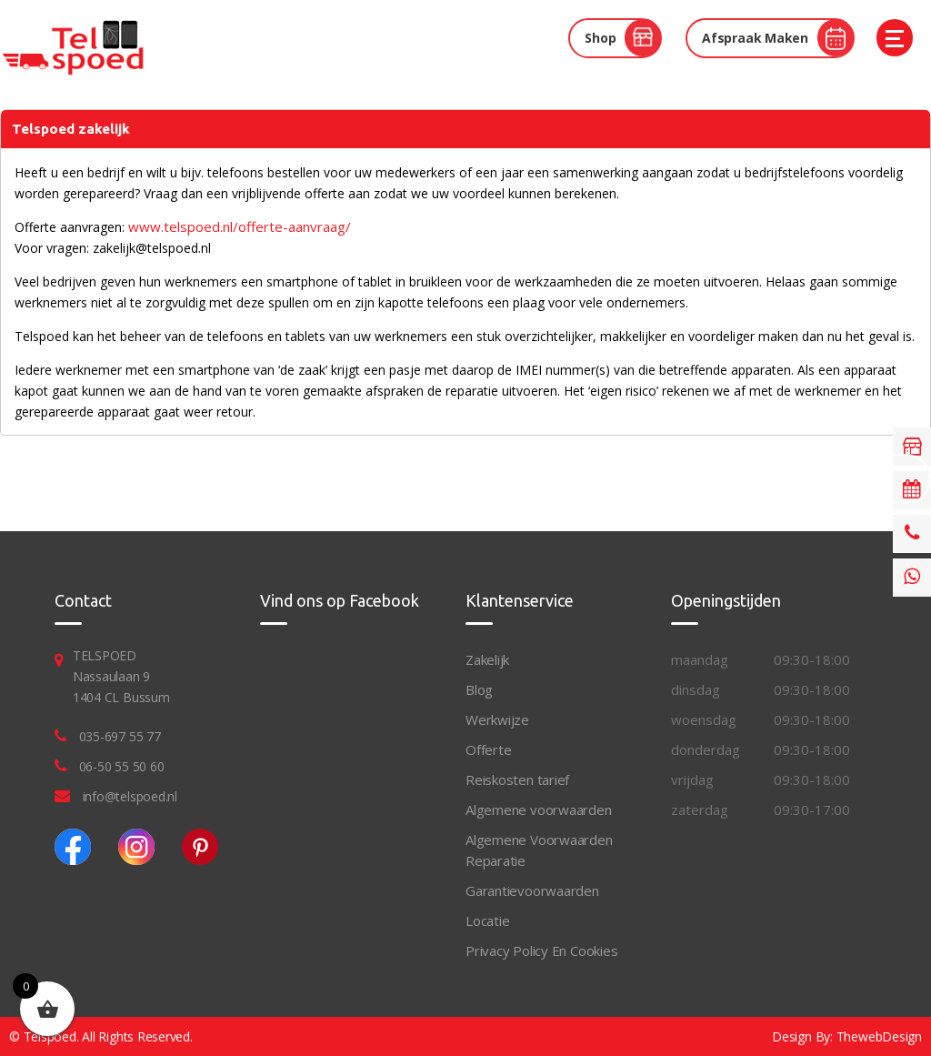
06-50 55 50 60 (122, 766)
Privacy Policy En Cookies (541, 950)
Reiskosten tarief (517, 779)
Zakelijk (487, 659)
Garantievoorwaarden (532, 890)
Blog (479, 689)
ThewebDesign (879, 1036)
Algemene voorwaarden (539, 809)
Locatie (487, 920)
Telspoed (50, 1036)
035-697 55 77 (120, 736)
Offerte (488, 749)
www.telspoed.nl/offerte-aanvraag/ (239, 226)
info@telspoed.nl (130, 796)
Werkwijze (497, 719)
